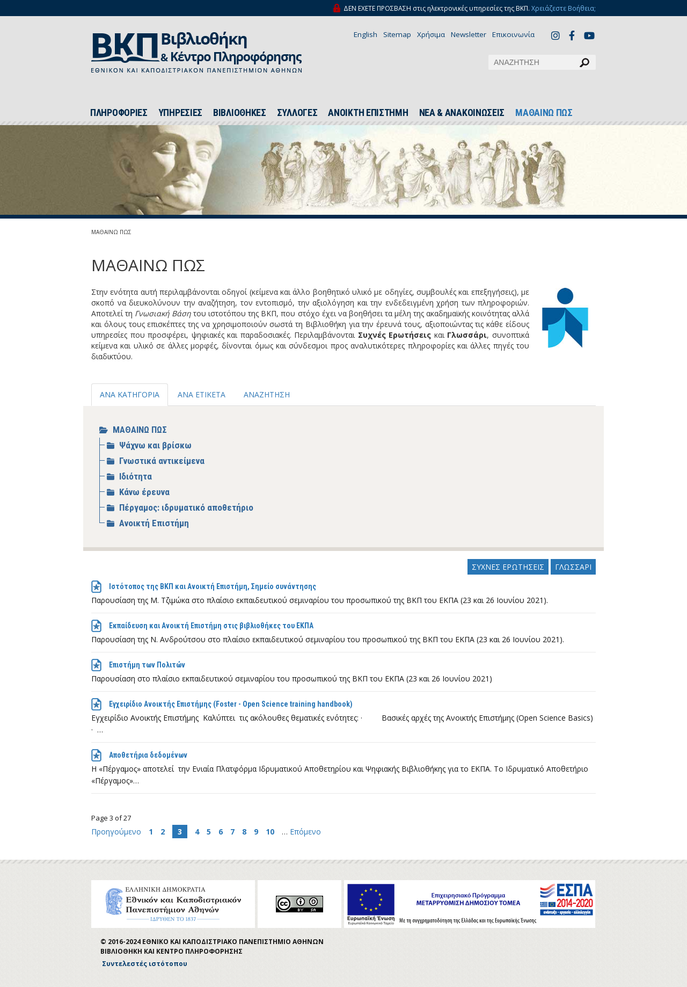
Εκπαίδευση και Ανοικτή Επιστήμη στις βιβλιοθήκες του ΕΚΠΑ (211, 625)
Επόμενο (305, 831)
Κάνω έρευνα (144, 492)
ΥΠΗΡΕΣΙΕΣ (180, 112)
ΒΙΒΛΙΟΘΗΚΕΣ (239, 112)
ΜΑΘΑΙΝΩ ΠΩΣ (544, 112)
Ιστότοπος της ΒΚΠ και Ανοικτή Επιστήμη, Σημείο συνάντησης (212, 586)
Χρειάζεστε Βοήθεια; (563, 8)
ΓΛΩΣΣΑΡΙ (573, 567)
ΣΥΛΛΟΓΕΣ (297, 112)
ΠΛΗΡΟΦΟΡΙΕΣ (119, 112)
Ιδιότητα (135, 476)
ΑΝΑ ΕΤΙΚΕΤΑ (201, 394)
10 (270, 831)
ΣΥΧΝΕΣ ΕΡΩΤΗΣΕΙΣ (508, 567)
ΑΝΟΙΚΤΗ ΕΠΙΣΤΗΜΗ (368, 112)
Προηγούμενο (117, 831)
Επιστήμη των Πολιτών (147, 665)
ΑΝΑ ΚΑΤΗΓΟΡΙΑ (129, 394)
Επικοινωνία (513, 34)
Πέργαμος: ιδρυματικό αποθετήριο (186, 507)
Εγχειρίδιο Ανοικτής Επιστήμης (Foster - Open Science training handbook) (231, 704)
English (365, 34)
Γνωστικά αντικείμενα (161, 460)
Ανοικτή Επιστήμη (154, 523)
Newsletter (468, 34)
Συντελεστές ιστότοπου (144, 963)
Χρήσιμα (431, 34)
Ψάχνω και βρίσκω (155, 445)
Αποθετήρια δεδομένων (148, 755)
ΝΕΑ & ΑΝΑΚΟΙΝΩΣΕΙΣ (462, 112)
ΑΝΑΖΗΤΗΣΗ (267, 394)
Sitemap (397, 34)
